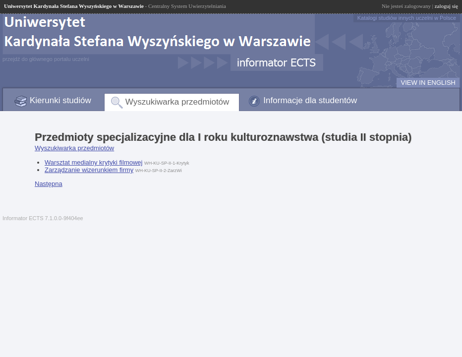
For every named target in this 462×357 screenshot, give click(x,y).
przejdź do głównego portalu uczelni (45, 59)
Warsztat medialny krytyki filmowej (93, 162)
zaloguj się (446, 6)
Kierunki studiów (60, 100)
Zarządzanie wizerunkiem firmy (89, 170)
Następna (48, 183)
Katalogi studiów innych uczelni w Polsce (406, 18)
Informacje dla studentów (310, 100)
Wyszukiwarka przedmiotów (177, 102)
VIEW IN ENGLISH (428, 82)
